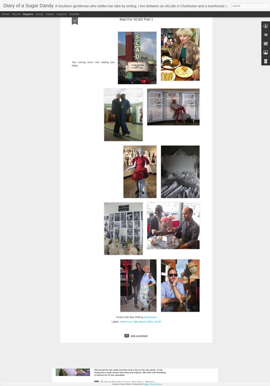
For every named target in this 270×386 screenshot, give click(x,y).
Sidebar (50, 14)
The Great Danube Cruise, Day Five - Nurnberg (129, 343)
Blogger (146, 384)
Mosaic (39, 14)
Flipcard (16, 14)
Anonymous (150, 278)
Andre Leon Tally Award (132, 283)
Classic (5, 14)
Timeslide (74, 14)
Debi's (150, 283)
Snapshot (61, 14)
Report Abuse (156, 384)
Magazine (28, 14)
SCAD (157, 283)
